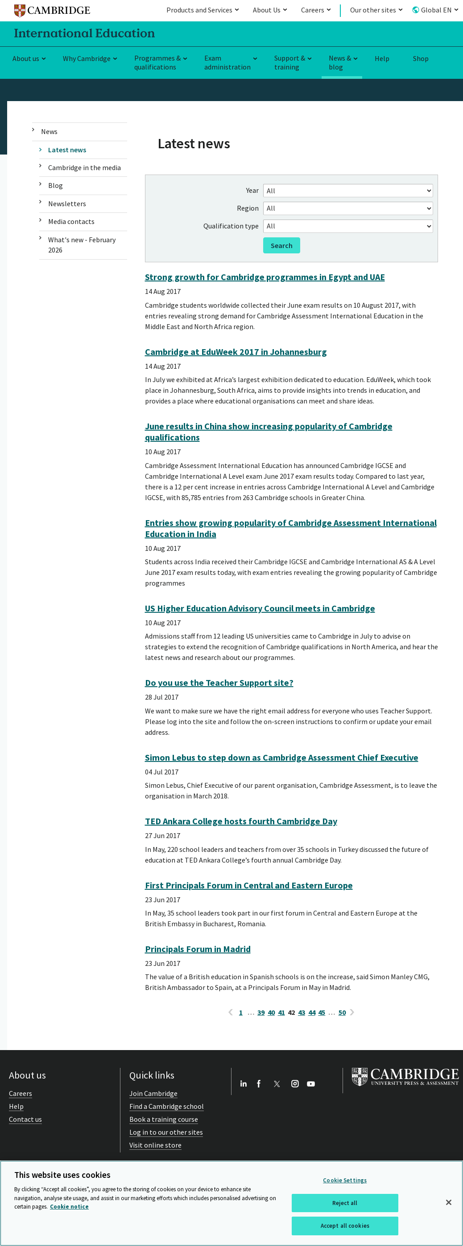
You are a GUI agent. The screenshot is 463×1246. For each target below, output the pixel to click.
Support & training (289, 62)
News (49, 131)
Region (248, 208)
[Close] (449, 1202)
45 (321, 1012)
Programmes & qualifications (157, 62)
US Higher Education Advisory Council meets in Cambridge (260, 608)
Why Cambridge (87, 58)
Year (252, 190)
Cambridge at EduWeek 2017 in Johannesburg (236, 351)
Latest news (67, 149)
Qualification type (231, 225)
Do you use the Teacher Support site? (219, 682)
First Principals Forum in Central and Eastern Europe (249, 885)
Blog (55, 185)
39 (261, 1012)
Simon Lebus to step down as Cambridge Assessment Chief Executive (281, 757)
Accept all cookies (345, 1226)
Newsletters (67, 203)
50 (342, 1012)
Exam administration (227, 62)
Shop (421, 58)
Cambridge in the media (84, 167)
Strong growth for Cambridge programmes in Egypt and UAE (265, 276)
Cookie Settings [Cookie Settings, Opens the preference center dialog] (345, 1180)
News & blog (340, 62)
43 (301, 1012)
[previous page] (230, 1012)
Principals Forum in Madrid (198, 948)
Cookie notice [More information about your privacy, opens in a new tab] (69, 1206)
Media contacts (71, 221)
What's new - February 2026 (82, 244)
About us (25, 58)
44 (311, 1012)
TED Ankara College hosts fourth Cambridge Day (241, 821)
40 (271, 1012)
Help (382, 58)
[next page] (352, 1012)
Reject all (344, 1203)
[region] (231, 1203)
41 (281, 1012)
